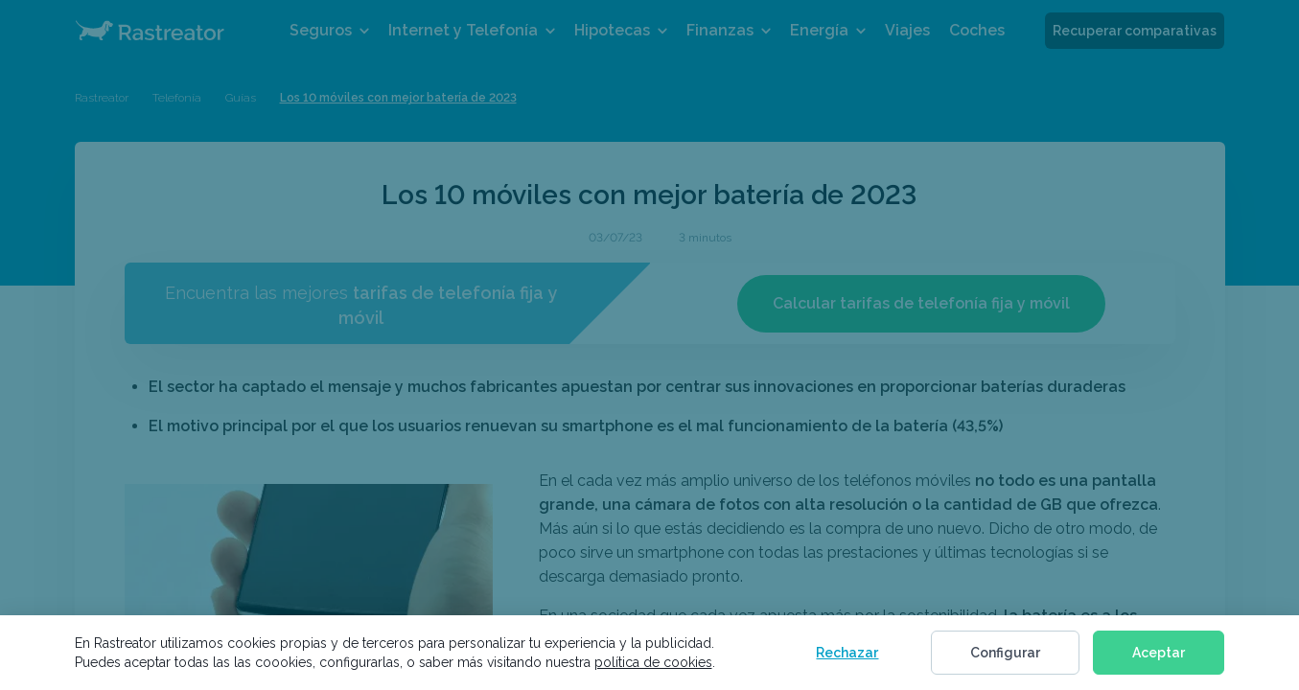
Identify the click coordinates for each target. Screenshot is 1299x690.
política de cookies (653, 662)
